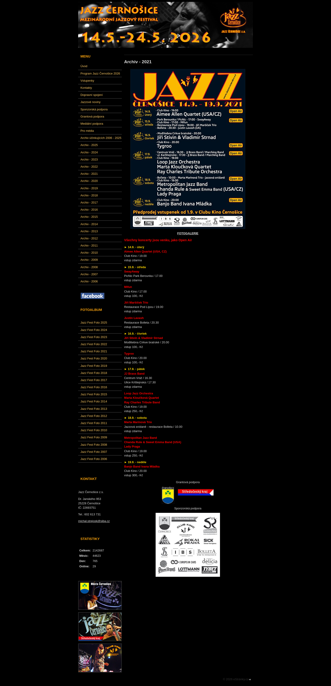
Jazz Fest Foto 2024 (93, 330)
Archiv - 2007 (89, 274)
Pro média (87, 130)
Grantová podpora (92, 116)
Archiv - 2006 (89, 281)
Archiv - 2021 (89, 173)
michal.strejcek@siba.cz (94, 521)
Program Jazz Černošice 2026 (100, 73)
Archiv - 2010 (89, 252)
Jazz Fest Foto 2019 (93, 365)
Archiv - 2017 (89, 202)
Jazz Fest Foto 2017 (93, 380)
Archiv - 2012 (89, 238)
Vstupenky (87, 80)
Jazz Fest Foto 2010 (93, 430)
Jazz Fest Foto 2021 (93, 351)
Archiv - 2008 (89, 267)
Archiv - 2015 (89, 216)
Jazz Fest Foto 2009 (93, 437)
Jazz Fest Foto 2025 (93, 322)
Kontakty (86, 87)
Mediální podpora (91, 123)
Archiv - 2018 (89, 195)
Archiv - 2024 (89, 152)
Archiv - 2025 (89, 145)
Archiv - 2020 (89, 181)
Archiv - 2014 (89, 224)
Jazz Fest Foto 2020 (93, 358)
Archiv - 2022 (89, 166)
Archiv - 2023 (89, 159)
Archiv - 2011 (89, 245)
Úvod (83, 66)
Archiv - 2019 (89, 188)
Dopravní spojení (91, 95)
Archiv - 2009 (89, 259)
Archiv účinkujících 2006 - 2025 (100, 138)
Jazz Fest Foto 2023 (93, 337)
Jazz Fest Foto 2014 (93, 401)
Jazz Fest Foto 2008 (93, 444)
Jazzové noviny (90, 102)
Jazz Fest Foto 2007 (93, 452)
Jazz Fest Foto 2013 (93, 408)
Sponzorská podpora (94, 109)
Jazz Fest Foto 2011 (93, 423)
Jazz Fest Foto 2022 (93, 344)
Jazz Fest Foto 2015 (93, 394)
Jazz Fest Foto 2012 (93, 416)
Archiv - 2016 (89, 209)
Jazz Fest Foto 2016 (93, 387)
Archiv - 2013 (89, 231)
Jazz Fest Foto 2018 (93, 373)
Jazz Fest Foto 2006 (93, 459)
